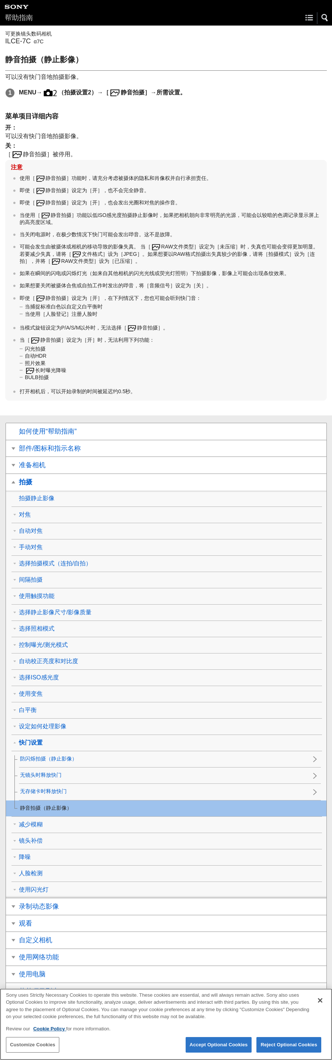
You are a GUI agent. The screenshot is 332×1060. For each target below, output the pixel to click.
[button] (325, 18)
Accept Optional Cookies (219, 1049)
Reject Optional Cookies (288, 1049)
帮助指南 (19, 17)
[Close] (320, 1005)
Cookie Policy (49, 1033)
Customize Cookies (32, 1049)
